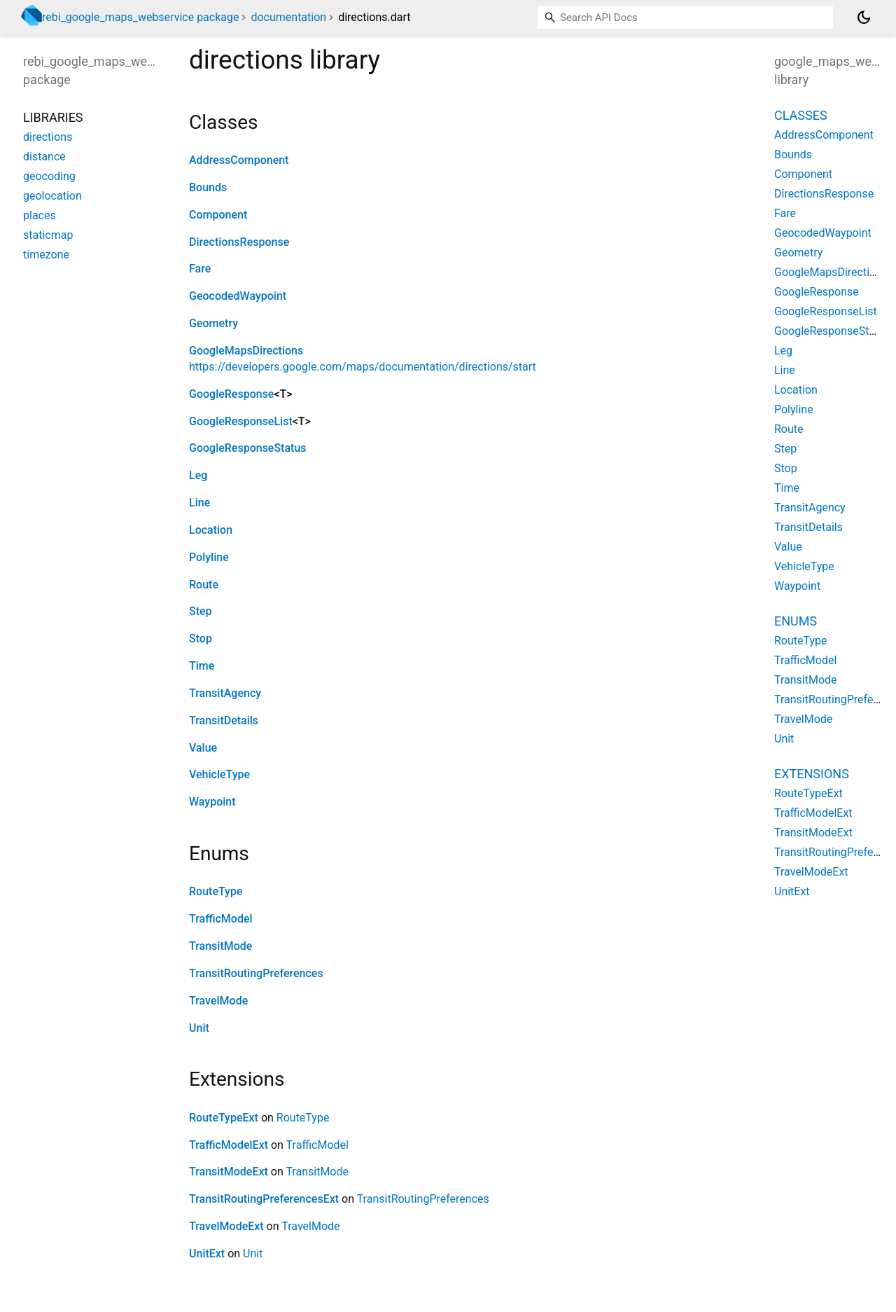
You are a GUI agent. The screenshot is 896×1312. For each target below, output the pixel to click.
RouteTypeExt (223, 1117)
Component (218, 214)
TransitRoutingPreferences (256, 973)
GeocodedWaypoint (237, 296)
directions (47, 137)
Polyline (209, 557)
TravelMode (218, 1000)
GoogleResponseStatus (248, 448)
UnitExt (207, 1253)
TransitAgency (225, 693)
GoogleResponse (231, 394)
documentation (288, 17)
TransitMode (220, 946)
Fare (200, 268)
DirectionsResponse (239, 242)
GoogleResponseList (241, 421)
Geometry (213, 323)
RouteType (216, 891)
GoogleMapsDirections (246, 350)
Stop (200, 638)
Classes (800, 115)
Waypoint (212, 801)
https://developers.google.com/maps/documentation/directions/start (362, 366)
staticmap (48, 235)
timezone (46, 254)
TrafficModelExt (228, 1145)
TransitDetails (223, 720)
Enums (795, 621)
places (39, 215)
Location (210, 530)
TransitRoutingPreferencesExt (264, 1199)
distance (44, 156)
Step (200, 611)
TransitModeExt (228, 1171)
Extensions (811, 773)
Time (201, 665)
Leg (198, 475)
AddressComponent (238, 160)
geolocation (52, 195)
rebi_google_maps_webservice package (140, 17)
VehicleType (219, 774)
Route (203, 584)
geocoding (49, 176)
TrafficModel (221, 918)
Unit (199, 1028)
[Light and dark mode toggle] (864, 17)
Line (199, 502)
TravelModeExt (226, 1226)
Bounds (208, 187)
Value (203, 747)
